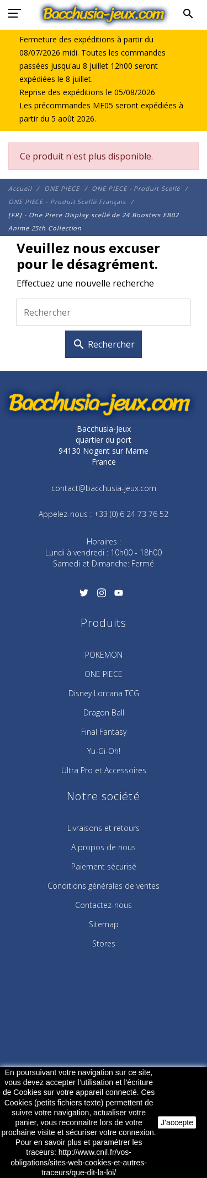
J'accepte (177, 1122)
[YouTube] (118, 596)
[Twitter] (84, 596)
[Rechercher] (103, 313)
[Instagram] (101, 596)
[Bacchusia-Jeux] (103, 13)
